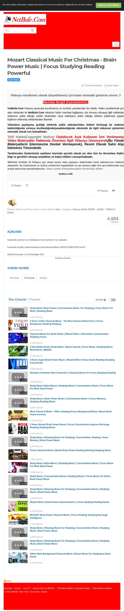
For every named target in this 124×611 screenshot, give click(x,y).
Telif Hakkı (30, 137)
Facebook (29, 277)
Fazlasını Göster (63, 258)
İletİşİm (17, 588)
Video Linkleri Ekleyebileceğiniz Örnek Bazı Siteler (74, 168)
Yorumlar (14, 277)
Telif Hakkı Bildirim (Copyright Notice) (73, 588)
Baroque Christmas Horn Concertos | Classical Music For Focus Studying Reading (73, 373)
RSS (7, 581)
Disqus (43, 277)
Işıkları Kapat (113, 85)
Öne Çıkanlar (18, 299)
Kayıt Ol (26, 588)
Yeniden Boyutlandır (91, 85)
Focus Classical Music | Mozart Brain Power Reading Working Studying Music (70, 450)
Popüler (35, 299)
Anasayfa (8, 588)
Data (58, 209)
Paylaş (102, 190)
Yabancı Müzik (79, 209)
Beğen (16, 185)
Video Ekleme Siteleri (102, 588)
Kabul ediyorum (108, 5)
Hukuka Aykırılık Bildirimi (44, 588)
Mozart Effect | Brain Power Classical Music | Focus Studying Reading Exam (69, 502)
